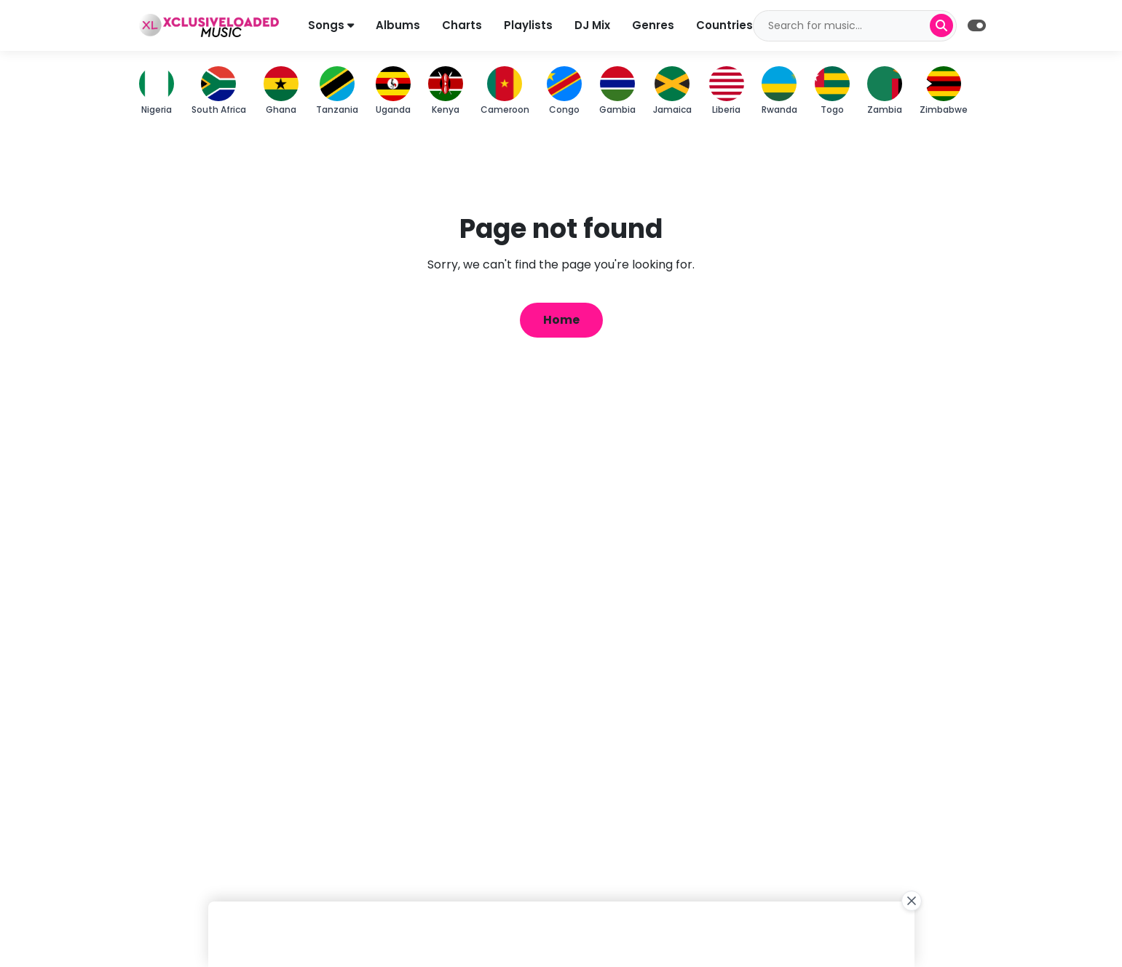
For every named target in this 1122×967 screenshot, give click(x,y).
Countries (724, 25)
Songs (331, 25)
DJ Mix (592, 25)
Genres (653, 25)
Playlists (528, 25)
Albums (398, 25)
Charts (462, 25)
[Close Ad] (911, 901)
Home (561, 319)
